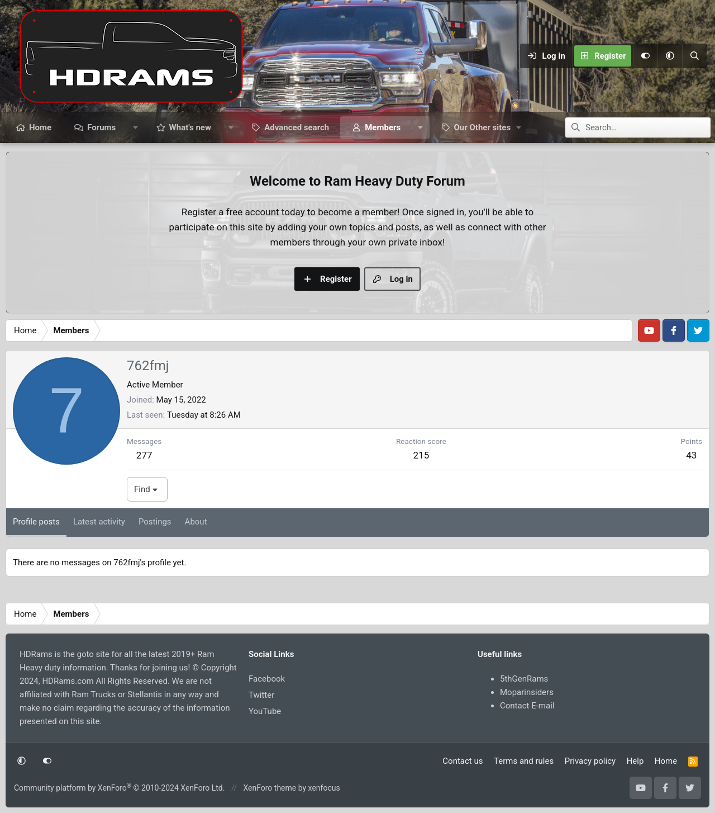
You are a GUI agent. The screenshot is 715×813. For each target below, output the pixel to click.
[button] (669, 56)
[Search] (694, 56)
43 (691, 455)
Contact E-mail (527, 706)
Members (383, 127)
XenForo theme (269, 787)
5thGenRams (524, 679)
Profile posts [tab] (36, 522)
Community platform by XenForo (119, 787)
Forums (101, 127)
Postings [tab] (155, 522)
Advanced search (296, 127)
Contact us (462, 761)
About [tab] (196, 522)
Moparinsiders (527, 692)
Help (635, 761)
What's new (190, 127)
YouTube (265, 711)
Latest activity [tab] (99, 522)
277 (144, 455)
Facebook (267, 679)
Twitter (261, 695)
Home (40, 127)
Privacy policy (590, 761)
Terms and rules (524, 761)
